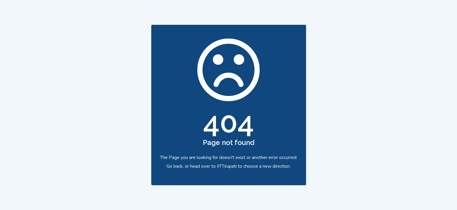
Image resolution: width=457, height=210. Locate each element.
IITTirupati (227, 166)
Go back (174, 166)
